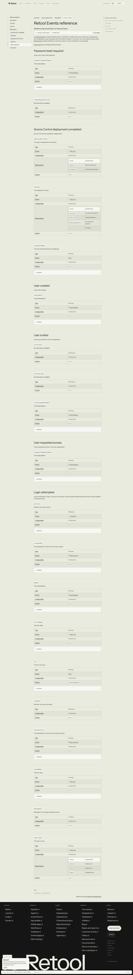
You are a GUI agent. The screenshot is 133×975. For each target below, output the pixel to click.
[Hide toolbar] (3, 972)
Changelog (110, 950)
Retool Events (15, 44)
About (110, 909)
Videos (85, 935)
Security (109, 945)
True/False (73, 516)
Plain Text (72, 151)
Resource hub (88, 939)
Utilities (86, 920)
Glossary (13, 35)
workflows (37, 893)
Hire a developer (89, 950)
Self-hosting (37, 939)
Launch (9, 913)
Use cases (87, 909)
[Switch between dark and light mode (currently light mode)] (112, 3)
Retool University (90, 946)
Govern (9, 920)
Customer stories (90, 932)
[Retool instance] (50, 972)
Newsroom (112, 920)
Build (8, 909)
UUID (70, 258)
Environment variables (17, 32)
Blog (84, 924)
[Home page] (37, 18)
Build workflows (15, 17)
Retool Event (38, 41)
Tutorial (12, 23)
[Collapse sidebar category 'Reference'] (31, 29)
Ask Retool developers (94, 896)
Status (109, 952)
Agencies (61, 935)
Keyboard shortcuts (17, 38)
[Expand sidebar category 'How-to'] (31, 26)
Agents (35, 913)
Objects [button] (13, 41)
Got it (5, 967)
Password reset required (110, 18)
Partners (111, 917)
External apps (37, 935)
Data (59, 909)
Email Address (74, 72)
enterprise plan (46, 893)
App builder (36, 920)
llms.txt (109, 955)
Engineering (62, 913)
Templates (87, 917)
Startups (60, 932)
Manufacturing (63, 924)
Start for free (114, 928)
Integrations (88, 913)
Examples (39, 87)
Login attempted (109, 31)
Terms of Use (110, 940)
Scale (8, 917)
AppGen (35, 909)
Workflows (36, 928)
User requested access (110, 28)
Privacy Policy (111, 943)
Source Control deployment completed (114, 20)
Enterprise (97, 32)
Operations (61, 917)
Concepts (13, 48)
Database (36, 932)
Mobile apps (37, 924)
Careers (111, 913)
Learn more (37, 44)
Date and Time (74, 555)
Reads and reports (90, 928)
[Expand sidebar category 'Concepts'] (31, 47)
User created (108, 23)
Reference (13, 29)
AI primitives (37, 917)
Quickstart (13, 20)
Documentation (88, 943)
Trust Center (111, 948)
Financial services (64, 920)
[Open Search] (120, 3)
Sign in (111, 934)
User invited (108, 26)
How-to (12, 26)
